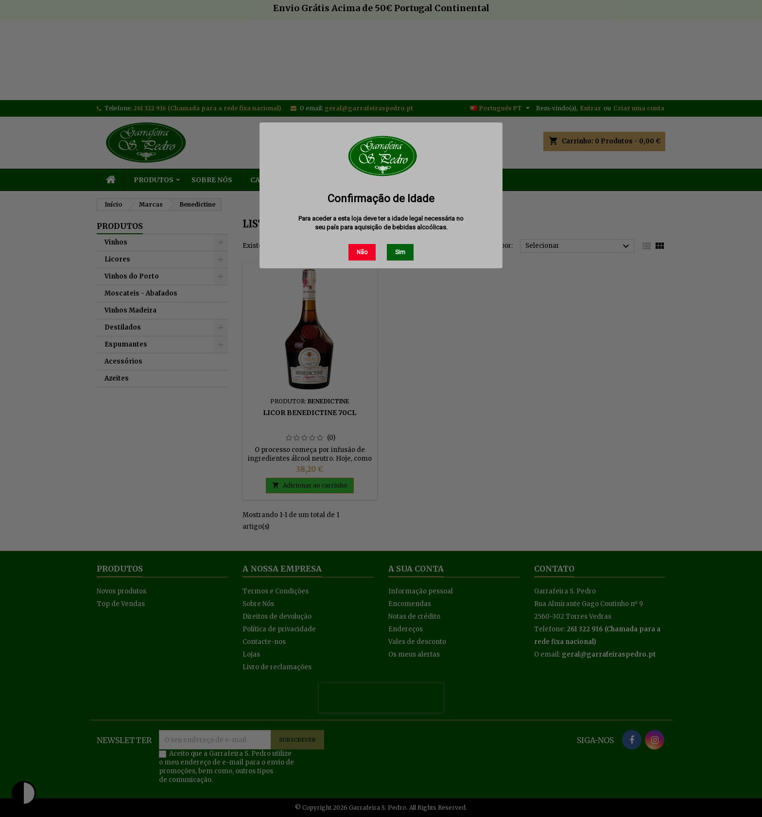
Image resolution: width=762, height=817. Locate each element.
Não (362, 252)
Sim (400, 252)
